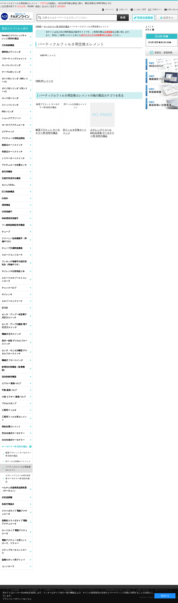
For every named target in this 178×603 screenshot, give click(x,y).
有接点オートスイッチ (12, 151)
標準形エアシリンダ (11, 52)
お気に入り (123, 9)
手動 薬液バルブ (9, 390)
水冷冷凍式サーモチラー (13, 440)
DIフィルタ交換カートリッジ (17, 461)
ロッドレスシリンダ (11, 65)
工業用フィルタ (9, 410)
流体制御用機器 (9, 377)
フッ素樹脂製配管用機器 (13, 225)
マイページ (109, 9)
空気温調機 (7, 497)
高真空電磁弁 (8, 504)
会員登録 (108, 32)
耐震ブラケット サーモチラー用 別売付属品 (18, 454)
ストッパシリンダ (10, 105)
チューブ (6, 231)
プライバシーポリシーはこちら (17, 599)
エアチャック (8, 131)
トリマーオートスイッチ (13, 158)
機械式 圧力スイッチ (11, 334)
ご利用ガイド (156, 9)
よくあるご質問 (140, 9)
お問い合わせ (172, 9)
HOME (39, 26)
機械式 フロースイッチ (12, 360)
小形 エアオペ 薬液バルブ (14, 397)
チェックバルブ (9, 288)
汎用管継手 (7, 211)
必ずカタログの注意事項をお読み (96, 35)
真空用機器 (7, 171)
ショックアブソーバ (11, 118)
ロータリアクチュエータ (13, 125)
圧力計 (5, 308)
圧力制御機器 (8, 191)
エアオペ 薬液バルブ (11, 383)
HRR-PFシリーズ (48, 55)
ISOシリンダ (7, 111)
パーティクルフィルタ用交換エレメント (90, 26)
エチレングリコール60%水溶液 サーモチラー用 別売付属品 (102, 132)
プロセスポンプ (9, 403)
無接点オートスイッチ (12, 145)
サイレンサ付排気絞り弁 (13, 271)
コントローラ (8, 566)
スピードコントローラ (12, 255)
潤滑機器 (6, 205)
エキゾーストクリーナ (12, 301)
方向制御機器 (8, 45)
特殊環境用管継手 (10, 218)
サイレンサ (7, 294)
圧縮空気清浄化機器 (11, 178)
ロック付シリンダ (10, 98)
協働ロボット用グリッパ (13, 560)
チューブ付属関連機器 (12, 248)
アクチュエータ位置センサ (14, 165)
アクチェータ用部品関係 (13, 138)
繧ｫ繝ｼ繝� (161, 36)
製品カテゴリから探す (15, 28)
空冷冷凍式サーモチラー (13, 433)
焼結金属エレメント (11, 426)
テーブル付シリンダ (11, 72)
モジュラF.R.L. (8, 185)
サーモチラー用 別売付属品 (56, 26)
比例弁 (5, 198)
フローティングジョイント (14, 58)
